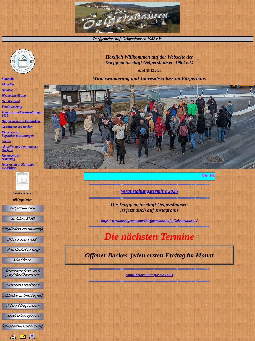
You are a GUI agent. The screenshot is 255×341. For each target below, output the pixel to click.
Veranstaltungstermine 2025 (149, 191)
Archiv (6, 141)
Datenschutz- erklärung (11, 157)
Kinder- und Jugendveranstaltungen (18, 133)
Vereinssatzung (12, 106)
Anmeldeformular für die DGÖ (149, 275)
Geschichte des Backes (17, 126)
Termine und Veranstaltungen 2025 (22, 113)
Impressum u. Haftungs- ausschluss (18, 166)
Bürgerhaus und (13, 121)
